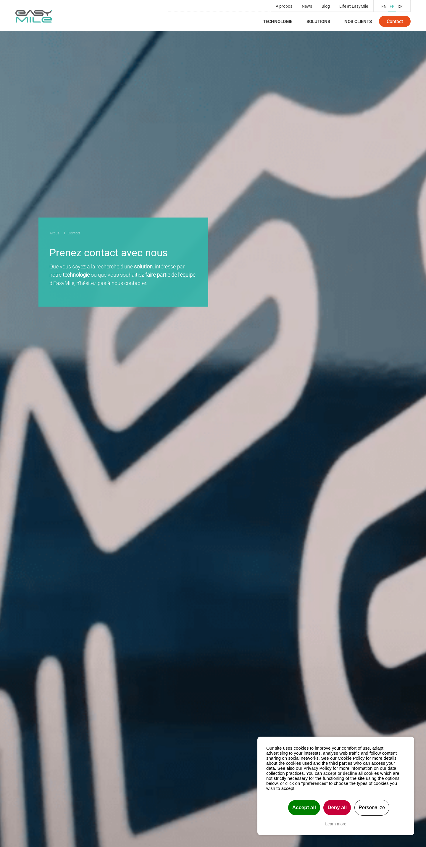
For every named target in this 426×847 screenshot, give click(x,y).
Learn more (335, 824)
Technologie (277, 21)
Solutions (318, 21)
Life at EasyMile (353, 6)
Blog (326, 6)
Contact (395, 21)
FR (392, 6)
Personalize (372, 807)
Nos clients (358, 21)
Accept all (304, 807)
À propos (284, 6)
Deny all (337, 807)
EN (384, 6)
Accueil (55, 233)
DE (400, 6)
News (307, 6)
